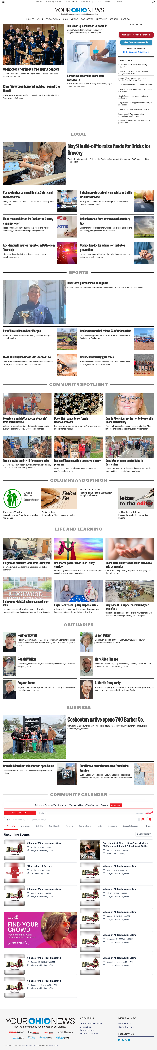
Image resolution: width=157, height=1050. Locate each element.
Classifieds (38, 2)
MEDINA (74, 19)
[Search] (154, 2)
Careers (119, 2)
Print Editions (85, 2)
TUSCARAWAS (53, 19)
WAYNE (40, 19)
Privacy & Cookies (89, 1033)
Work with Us (124, 1024)
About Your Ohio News (91, 1024)
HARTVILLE (101, 19)
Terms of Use (87, 1030)
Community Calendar (53, 2)
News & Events (126, 1027)
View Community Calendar (136, 42)
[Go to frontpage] (80, 10)
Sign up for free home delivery (136, 34)
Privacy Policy (53, 1045)
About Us (98, 2)
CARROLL (113, 19)
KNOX (65, 19)
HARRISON (126, 19)
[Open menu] (3, 2)
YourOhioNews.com (28, 1045)
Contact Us (108, 2)
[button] (149, 503)
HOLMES (30, 19)
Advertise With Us (71, 2)
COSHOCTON (87, 19)
